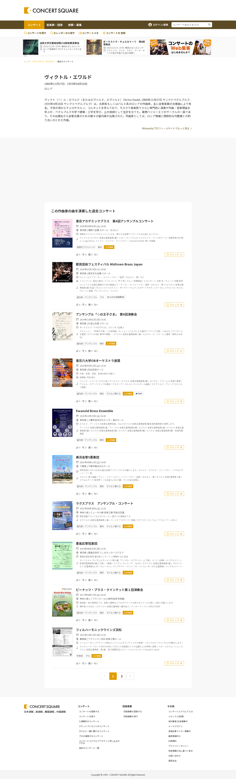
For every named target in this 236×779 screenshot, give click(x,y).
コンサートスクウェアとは (180, 711)
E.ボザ (141, 287)
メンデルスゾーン (174, 560)
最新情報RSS (174, 736)
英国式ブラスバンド (86, 247)
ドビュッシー (86, 331)
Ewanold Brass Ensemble (94, 411)
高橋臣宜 (138, 280)
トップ (27, 61)
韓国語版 (49, 711)
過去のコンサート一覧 (89, 747)
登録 (114, 33)
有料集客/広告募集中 (178, 721)
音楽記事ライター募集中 (179, 731)
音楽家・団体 (54, 25)
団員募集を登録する (133, 711)
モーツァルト (86, 560)
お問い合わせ (174, 755)
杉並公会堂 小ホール (98, 323)
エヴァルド (85, 519)
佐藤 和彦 (178, 280)
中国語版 (61, 711)
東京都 (83, 230)
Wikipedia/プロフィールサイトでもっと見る (165, 128)
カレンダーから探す (62, 33)
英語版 (39, 711)
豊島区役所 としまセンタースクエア (106, 552)
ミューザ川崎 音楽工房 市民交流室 (107, 512)
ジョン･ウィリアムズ (128, 237)
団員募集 (127, 706)
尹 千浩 (121, 280)
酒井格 (83, 606)
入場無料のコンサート (89, 721)
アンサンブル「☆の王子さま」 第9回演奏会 (106, 314)
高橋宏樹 (173, 237)
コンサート (34, 25)
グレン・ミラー (105, 476)
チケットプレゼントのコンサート (94, 726)
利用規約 (172, 740)
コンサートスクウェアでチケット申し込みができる (99, 741)
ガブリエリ (142, 519)
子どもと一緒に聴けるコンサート (94, 731)
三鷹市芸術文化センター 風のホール (106, 420)
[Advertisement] (145, 10)
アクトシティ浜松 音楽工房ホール (104, 639)
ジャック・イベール (89, 380)
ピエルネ (117, 646)
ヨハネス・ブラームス (160, 380)
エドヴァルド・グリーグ (162, 384)
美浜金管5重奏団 (87, 457)
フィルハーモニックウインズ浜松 (99, 629)
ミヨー (161, 646)
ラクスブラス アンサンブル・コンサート (104, 503)
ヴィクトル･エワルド (89, 237)
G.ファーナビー (137, 284)
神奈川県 (84, 512)
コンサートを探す (35, 33)
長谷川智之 (98, 280)
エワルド (118, 334)
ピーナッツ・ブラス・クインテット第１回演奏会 (109, 589)
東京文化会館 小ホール (99, 273)
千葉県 (83, 466)
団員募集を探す (131, 716)
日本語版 (29, 711)
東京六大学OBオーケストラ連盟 (98, 360)
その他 (170, 706)
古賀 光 (160, 280)
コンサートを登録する (89, 711)
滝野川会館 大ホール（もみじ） (103, 230)
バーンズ (114, 519)
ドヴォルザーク (87, 479)
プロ (102, 297)
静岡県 (83, 639)
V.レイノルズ (85, 284)
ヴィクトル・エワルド (44, 61)
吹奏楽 (80, 655)
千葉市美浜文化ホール (99, 466)
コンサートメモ (89, 33)
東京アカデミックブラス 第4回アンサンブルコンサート (115, 221)
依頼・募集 (75, 25)
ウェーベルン (106, 566)
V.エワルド (170, 284)
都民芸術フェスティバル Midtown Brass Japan (109, 264)
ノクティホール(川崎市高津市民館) (107, 598)
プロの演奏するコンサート (91, 736)
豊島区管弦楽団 (86, 543)
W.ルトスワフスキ (105, 287)
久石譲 (107, 479)
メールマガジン (175, 726)
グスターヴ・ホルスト (122, 384)
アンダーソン (137, 606)
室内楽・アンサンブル (87, 297)
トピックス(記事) (176, 716)
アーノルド (84, 427)
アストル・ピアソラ (89, 384)
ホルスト (84, 476)
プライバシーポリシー (178, 745)
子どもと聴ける (114, 393)
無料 (100, 247)
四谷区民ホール (96, 369)
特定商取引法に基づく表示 (180, 750)
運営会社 (172, 760)
